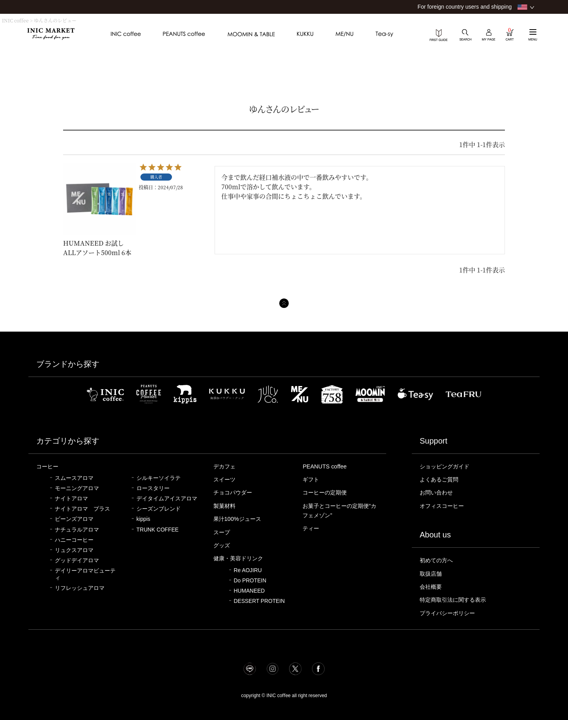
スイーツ (225, 479)
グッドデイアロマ (77, 560)
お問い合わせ (437, 492)
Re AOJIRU (248, 570)
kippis (143, 519)
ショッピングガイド (446, 466)
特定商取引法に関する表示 (455, 600)
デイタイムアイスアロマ (166, 499)
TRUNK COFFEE (157, 530)
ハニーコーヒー (74, 540)
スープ (222, 532)
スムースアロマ (74, 478)
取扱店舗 (431, 574)
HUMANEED (249, 591)
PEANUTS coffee (325, 466)
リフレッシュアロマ (80, 588)
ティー (311, 528)
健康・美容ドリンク (240, 558)
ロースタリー (153, 488)
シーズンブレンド (158, 509)
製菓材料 (225, 506)
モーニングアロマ (77, 488)
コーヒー (48, 466)
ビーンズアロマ (74, 519)
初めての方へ (437, 560)
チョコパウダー (234, 492)
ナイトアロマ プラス (82, 509)
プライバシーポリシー (449, 613)
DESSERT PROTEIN (259, 601)
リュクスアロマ (74, 550)
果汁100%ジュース (238, 519)
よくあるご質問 (440, 479)
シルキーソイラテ (158, 478)
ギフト (311, 479)
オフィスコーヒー (443, 506)
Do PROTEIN (250, 581)
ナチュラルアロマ (77, 530)
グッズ (222, 545)
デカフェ (225, 466)
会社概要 (431, 587)
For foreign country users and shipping (464, 7)
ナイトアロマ (71, 499)
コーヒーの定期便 (326, 492)
